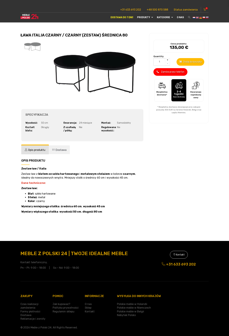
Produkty (145, 17)
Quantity (158, 56)
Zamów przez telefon (170, 71)
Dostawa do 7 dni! (122, 17)
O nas (180, 17)
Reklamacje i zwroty (32, 318)
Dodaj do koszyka (190, 61)
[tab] (35, 149)
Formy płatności (30, 311)
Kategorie (165, 17)
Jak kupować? (61, 304)
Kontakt (179, 254)
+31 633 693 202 (130, 9)
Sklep (88, 307)
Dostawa (25, 315)
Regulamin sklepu (63, 311)
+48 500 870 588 (157, 9)
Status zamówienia (186, 9)
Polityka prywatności (66, 307)
